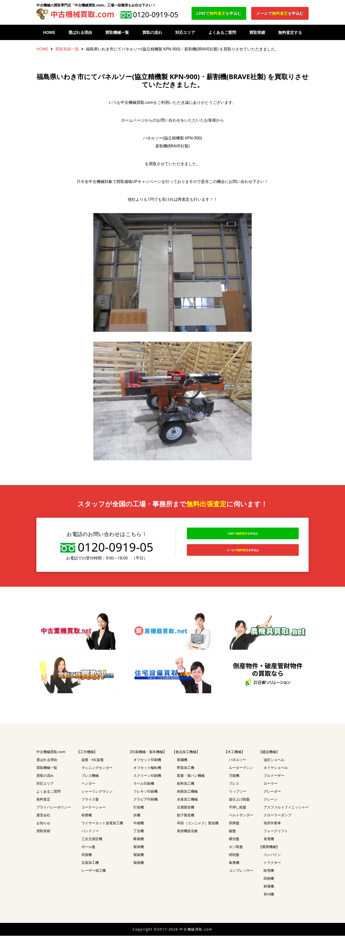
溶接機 (86, 855)
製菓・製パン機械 (191, 776)
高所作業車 (272, 824)
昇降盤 (234, 824)
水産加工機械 (187, 800)
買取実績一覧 (67, 49)
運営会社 (43, 816)
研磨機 (86, 816)
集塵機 (234, 863)
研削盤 (234, 855)
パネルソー (237, 761)
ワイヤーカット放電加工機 (102, 824)
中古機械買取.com (50, 753)
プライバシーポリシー (53, 808)
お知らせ (43, 824)
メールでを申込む (280, 13)
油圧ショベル (274, 761)
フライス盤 (90, 800)
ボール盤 (88, 848)
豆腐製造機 (185, 808)
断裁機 (138, 840)
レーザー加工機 (93, 871)
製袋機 (138, 848)
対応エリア (185, 32)
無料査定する (290, 32)
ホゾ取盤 (236, 848)
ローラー (270, 784)
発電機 (269, 840)
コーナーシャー (93, 808)
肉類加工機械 (187, 792)
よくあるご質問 (222, 32)
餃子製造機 (185, 816)
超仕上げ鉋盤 (239, 800)
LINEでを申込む (219, 13)
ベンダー (88, 784)
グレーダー (272, 792)
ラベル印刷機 (143, 784)
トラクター (272, 863)
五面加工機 (90, 863)
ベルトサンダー (241, 816)
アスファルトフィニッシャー (286, 808)
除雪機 (269, 871)
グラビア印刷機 (145, 800)
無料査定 (43, 800)
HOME (49, 32)
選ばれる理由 (80, 32)
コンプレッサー (241, 871)
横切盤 (234, 840)
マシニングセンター (97, 768)
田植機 (269, 879)
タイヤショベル (276, 768)
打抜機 (138, 808)
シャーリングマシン (97, 792)
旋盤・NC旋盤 (92, 761)
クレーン (270, 800)
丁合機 (138, 832)
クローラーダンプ (277, 816)
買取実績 (257, 32)
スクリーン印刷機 (147, 776)
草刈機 (269, 895)
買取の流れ (152, 32)
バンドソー (90, 832)
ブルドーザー (274, 776)
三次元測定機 (91, 840)
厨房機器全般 (187, 832)
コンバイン (272, 855)
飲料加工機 (185, 784)
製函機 (138, 863)
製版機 (138, 855)
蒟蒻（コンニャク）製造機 (198, 824)
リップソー (237, 792)
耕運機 (269, 887)
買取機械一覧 (117, 32)
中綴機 (138, 824)
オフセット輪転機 (147, 768)
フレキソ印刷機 (145, 792)
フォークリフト (276, 832)
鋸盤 (232, 832)
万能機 (234, 776)
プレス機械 (90, 776)
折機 (136, 816)
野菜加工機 (185, 768)
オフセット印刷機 (147, 761)
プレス (234, 784)
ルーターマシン (241, 768)
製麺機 (182, 761)
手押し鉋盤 (237, 808)
